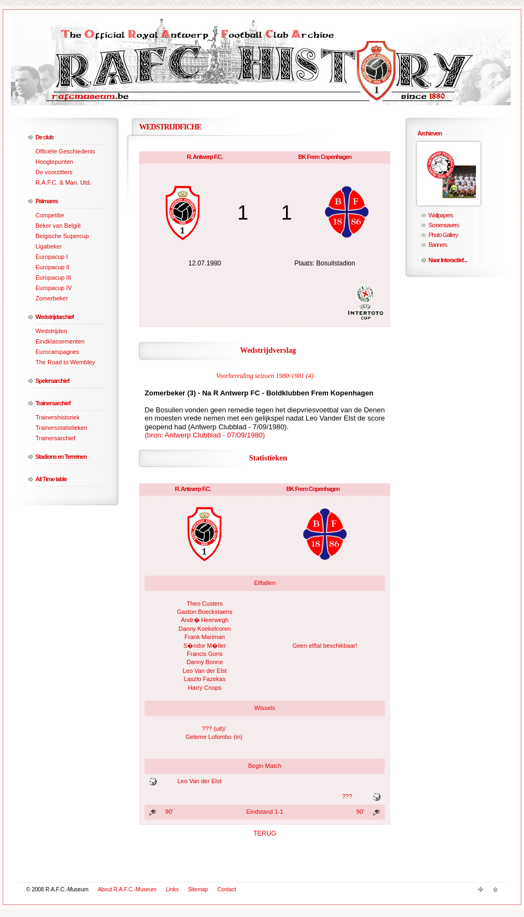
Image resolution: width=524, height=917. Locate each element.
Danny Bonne (205, 662)
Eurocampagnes (57, 351)
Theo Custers (205, 603)
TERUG (264, 833)
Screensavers (443, 225)
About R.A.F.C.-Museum (127, 889)
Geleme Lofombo (208, 736)
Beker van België (58, 225)
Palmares (46, 201)
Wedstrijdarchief (54, 316)
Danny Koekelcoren (204, 628)
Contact (226, 889)
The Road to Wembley (65, 362)
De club (44, 137)
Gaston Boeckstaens (205, 611)
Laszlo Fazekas (204, 679)
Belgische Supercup (62, 236)
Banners (437, 244)
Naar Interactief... (447, 260)
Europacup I (51, 256)
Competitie (49, 215)
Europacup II (52, 267)
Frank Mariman (204, 637)
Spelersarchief (52, 380)
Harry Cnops (205, 687)
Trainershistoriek (57, 417)
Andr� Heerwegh (204, 620)
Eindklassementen (60, 341)
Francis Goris (204, 653)
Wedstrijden (51, 331)
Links (172, 889)
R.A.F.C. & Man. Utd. (63, 182)
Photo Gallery (443, 235)
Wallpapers (440, 215)
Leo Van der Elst (205, 670)
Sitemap (198, 889)
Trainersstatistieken (61, 427)
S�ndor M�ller (204, 645)
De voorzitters (54, 172)
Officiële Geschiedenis (65, 151)
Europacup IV (53, 288)
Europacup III (53, 277)
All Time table (51, 479)
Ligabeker (48, 246)
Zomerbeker (51, 298)
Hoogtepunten (54, 161)
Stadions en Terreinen (61, 456)
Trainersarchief (52, 403)
